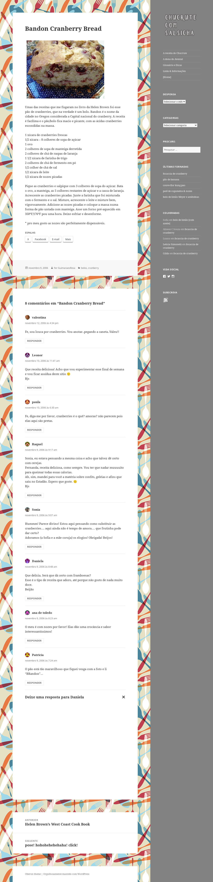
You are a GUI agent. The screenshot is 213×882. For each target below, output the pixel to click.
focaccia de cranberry (175, 173)
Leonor (37, 355)
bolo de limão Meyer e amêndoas (181, 197)
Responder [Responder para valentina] (34, 341)
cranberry (93, 268)
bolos (84, 268)
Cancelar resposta (122, 698)
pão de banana (171, 179)
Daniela (37, 561)
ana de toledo (42, 613)
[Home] (167, 77)
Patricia (38, 655)
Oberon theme (33, 874)
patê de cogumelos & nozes (177, 191)
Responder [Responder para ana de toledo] (34, 640)
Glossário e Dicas (172, 65)
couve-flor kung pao (174, 185)
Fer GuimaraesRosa (64, 268)
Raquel (37, 444)
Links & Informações (174, 71)
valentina (39, 317)
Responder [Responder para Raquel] (34, 495)
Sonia (36, 509)
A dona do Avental (173, 59)
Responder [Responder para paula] (34, 430)
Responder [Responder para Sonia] (34, 546)
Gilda (166, 253)
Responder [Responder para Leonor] (34, 387)
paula (36, 402)
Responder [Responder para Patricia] (34, 682)
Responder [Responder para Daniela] (34, 598)
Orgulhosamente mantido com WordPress (66, 874)
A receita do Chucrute (175, 53)
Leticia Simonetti (172, 244)
